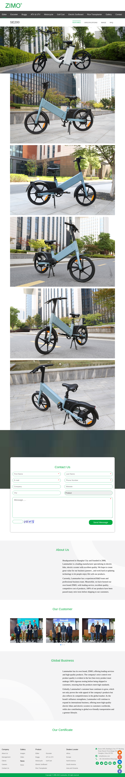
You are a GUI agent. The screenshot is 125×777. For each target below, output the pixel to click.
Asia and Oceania (72, 768)
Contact (118, 14)
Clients (4, 761)
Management (6, 757)
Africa (68, 753)
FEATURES (76, 22)
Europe (68, 757)
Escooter (14, 14)
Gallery (109, 14)
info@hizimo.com (104, 756)
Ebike (4, 14)
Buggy (24, 14)
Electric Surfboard (75, 14)
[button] (60, 644)
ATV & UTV (35, 14)
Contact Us (5, 768)
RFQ (111, 22)
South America (71, 764)
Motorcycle (48, 14)
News (22, 761)
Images (22, 753)
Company (5, 749)
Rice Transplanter (94, 14)
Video (22, 757)
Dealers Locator (72, 749)
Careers (4, 764)
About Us (5, 753)
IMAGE (103, 22)
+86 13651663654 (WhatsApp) (108, 759)
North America (71, 761)
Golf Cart (61, 14)
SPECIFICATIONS (90, 22)
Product (38, 749)
